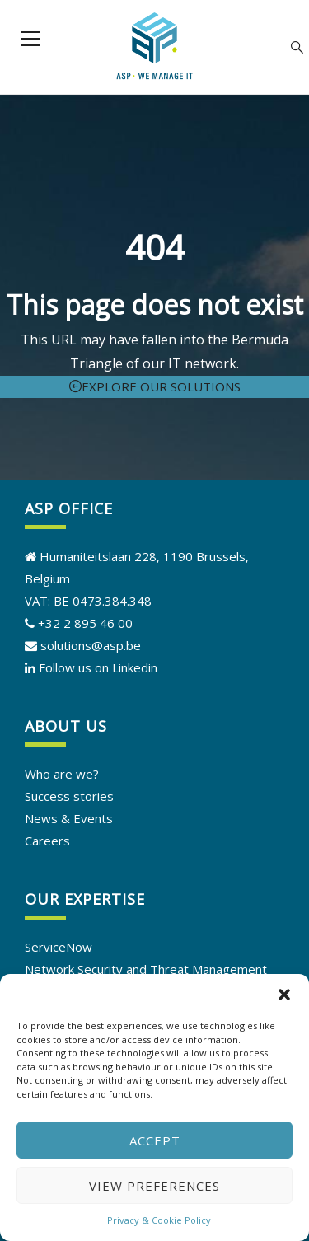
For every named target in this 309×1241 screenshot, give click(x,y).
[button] (284, 994)
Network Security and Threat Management (146, 969)
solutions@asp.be (83, 645)
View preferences (154, 1186)
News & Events (69, 818)
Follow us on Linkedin (98, 667)
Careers (47, 840)
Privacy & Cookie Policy (159, 1220)
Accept (154, 1140)
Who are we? (62, 774)
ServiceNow (58, 947)
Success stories (69, 796)
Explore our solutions (155, 386)
